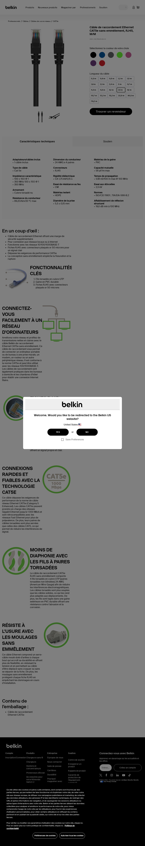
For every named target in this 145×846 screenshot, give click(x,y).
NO (87, 432)
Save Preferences (75, 439)
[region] (45, 812)
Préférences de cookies (45, 835)
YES (58, 432)
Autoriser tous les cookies (72, 835)
